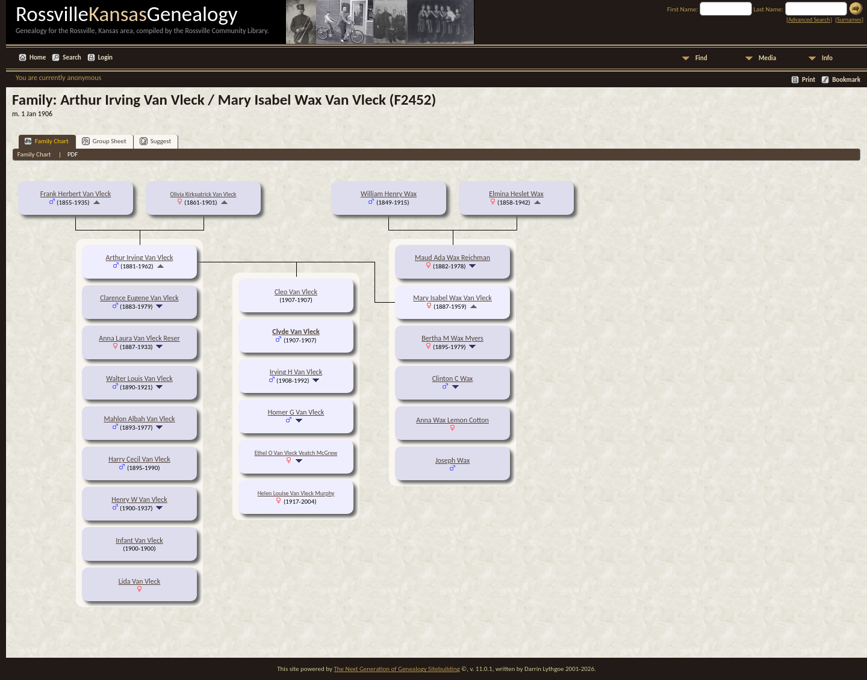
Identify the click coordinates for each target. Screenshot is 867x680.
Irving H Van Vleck (296, 372)
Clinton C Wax (452, 378)
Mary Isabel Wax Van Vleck (452, 298)
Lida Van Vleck (140, 581)
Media (767, 58)
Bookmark (846, 80)
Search (72, 57)
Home (38, 57)
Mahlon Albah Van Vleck (139, 419)
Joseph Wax (452, 460)
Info (827, 58)
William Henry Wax (389, 194)
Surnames (849, 19)
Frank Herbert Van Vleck (75, 194)
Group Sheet (104, 141)
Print (808, 80)
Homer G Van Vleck (296, 412)
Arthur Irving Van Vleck (139, 257)
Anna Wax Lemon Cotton (452, 420)
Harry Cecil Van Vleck (139, 459)
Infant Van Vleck (139, 540)
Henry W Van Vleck (139, 499)
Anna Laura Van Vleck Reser (139, 338)
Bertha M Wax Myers (452, 338)
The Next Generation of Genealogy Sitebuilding (396, 669)
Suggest (156, 141)
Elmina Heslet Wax (516, 194)
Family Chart (46, 141)
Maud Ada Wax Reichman (452, 257)
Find (701, 58)
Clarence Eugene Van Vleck (139, 298)
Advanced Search (809, 19)
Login (105, 57)
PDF (72, 154)
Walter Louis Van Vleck (139, 378)
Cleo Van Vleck (296, 292)
